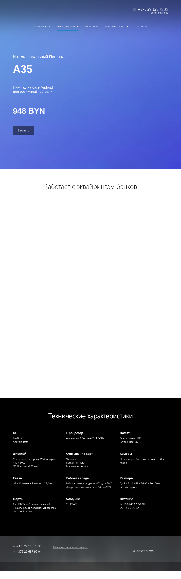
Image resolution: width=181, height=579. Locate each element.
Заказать (23, 130)
